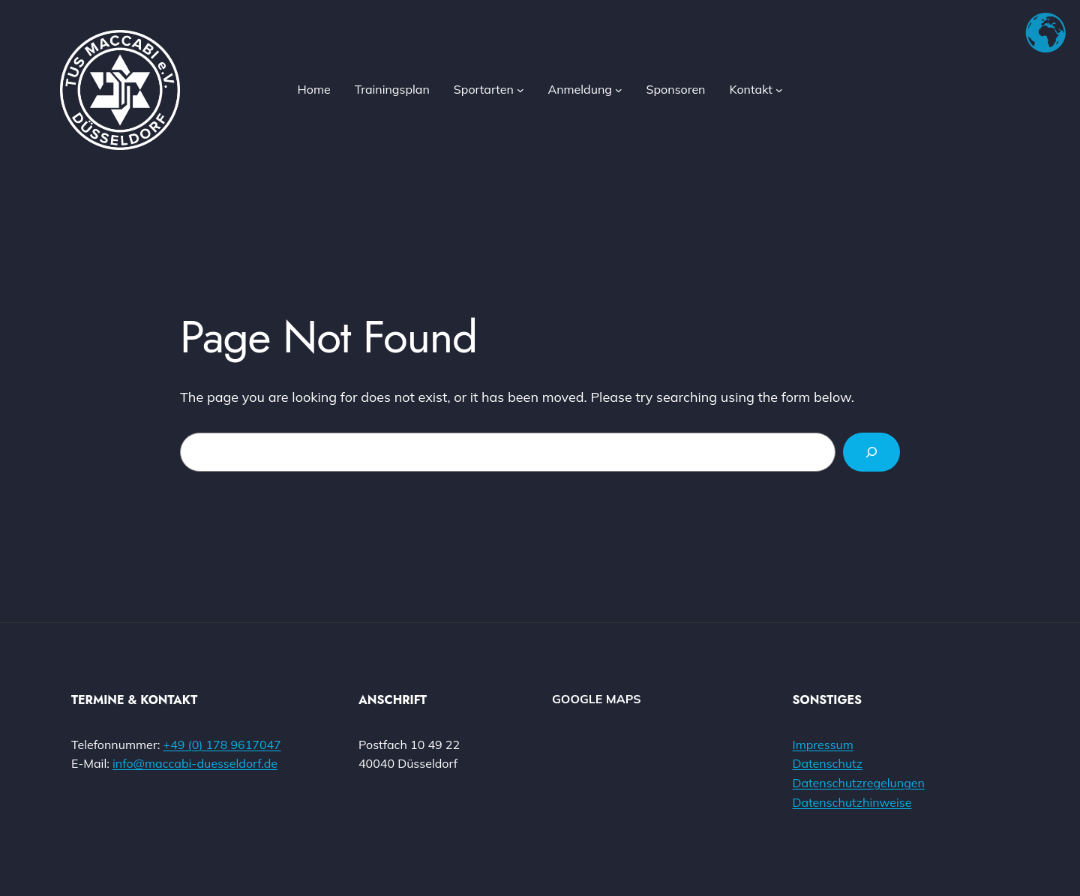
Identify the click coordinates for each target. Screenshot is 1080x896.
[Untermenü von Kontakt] (779, 90)
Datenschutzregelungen (859, 782)
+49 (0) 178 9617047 (222, 744)
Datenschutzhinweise (852, 802)
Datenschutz (828, 763)
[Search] (871, 452)
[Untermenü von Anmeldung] (618, 90)
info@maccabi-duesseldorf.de (195, 763)
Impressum (823, 744)
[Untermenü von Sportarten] (520, 90)
